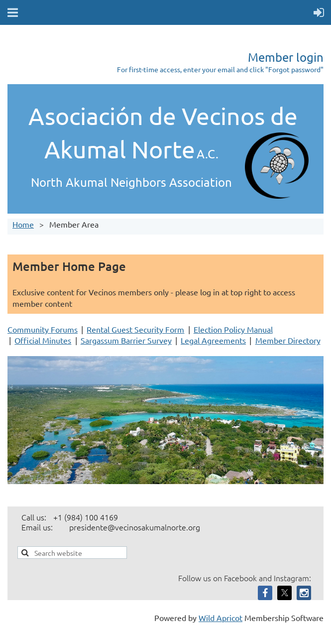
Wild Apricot (220, 618)
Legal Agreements (213, 340)
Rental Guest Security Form (135, 329)
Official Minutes (42, 340)
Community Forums (42, 329)
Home (23, 224)
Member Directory (288, 340)
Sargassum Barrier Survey (126, 340)
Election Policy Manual (233, 329)
